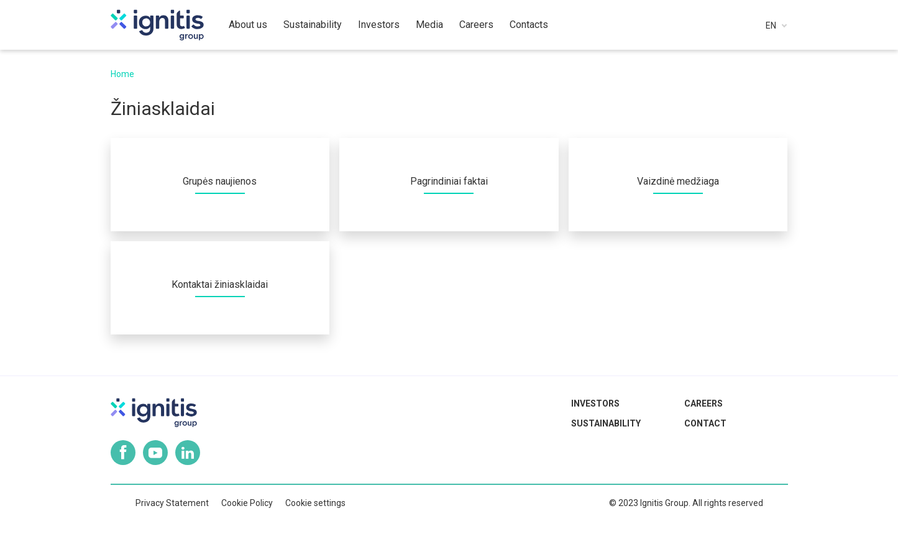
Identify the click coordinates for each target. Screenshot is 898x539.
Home (122, 74)
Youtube (155, 452)
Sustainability (606, 423)
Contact (705, 423)
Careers (703, 403)
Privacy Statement (172, 503)
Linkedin (187, 452)
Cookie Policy (247, 503)
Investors (595, 403)
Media (429, 24)
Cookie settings (315, 503)
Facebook (123, 452)
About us (248, 24)
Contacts (529, 24)
